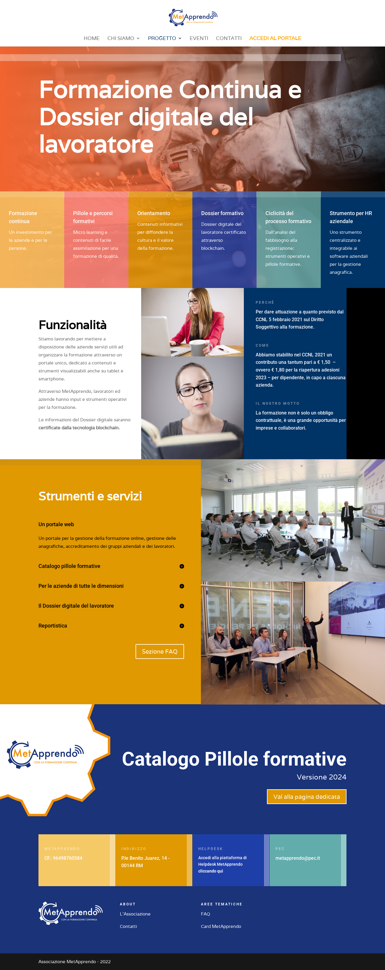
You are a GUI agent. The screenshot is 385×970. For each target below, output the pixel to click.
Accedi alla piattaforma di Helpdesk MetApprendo (222, 864)
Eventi (199, 38)
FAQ (205, 914)
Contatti (229, 38)
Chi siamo (120, 38)
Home (92, 38)
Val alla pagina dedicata (306, 797)
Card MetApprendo (221, 926)
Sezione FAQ (160, 651)
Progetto (162, 38)
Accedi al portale (275, 38)
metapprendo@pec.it (298, 858)
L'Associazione (135, 914)
